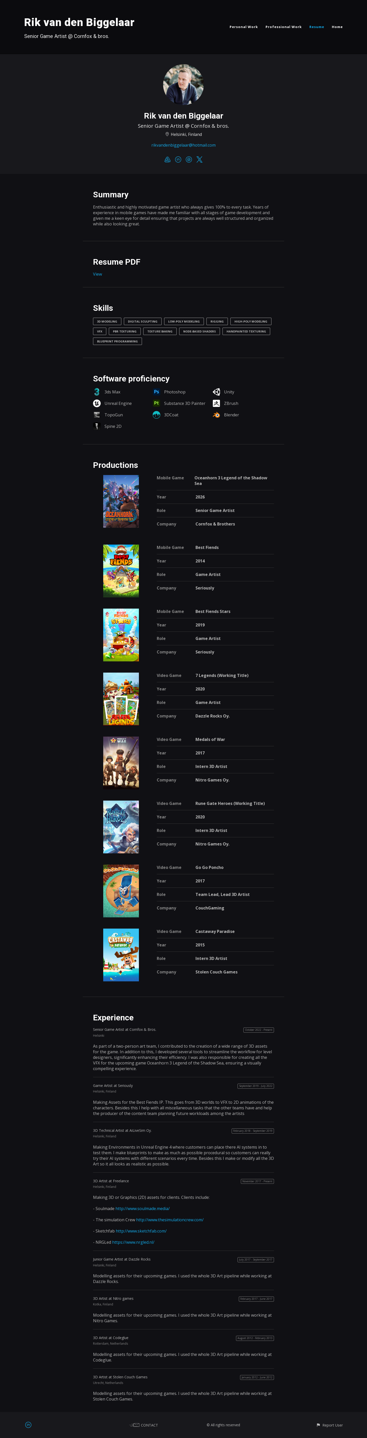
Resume (316, 26)
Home (337, 26)
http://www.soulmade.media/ (142, 1208)
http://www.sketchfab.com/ (141, 1231)
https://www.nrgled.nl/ (133, 1242)
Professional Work (284, 26)
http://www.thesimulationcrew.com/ (170, 1220)
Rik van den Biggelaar (79, 22)
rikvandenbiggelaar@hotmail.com (183, 145)
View (97, 274)
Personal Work (244, 26)
